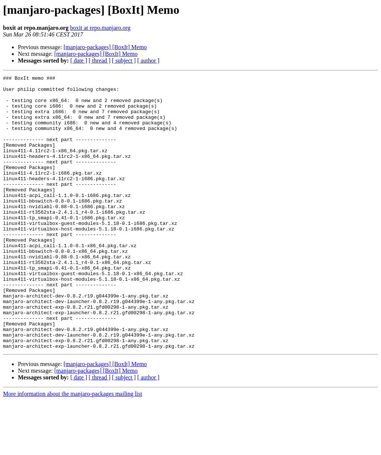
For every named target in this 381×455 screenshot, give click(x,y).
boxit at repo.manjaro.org (100, 28)
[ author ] (148, 60)
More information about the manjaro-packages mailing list (72, 448)
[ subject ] (124, 60)
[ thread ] (100, 60)
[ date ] (78, 60)
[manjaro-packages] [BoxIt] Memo (105, 47)
